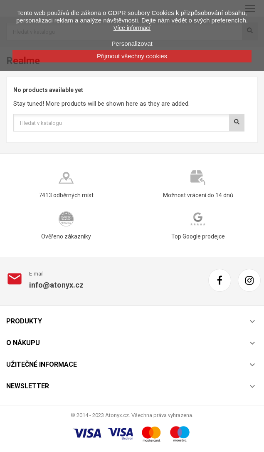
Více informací (132, 28)
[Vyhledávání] (128, 123)
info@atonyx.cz (56, 285)
